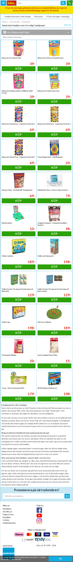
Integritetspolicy (9, 523)
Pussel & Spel (14, 22)
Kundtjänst (7, 509)
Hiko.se (5, 22)
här (10, 559)
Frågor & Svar (8, 514)
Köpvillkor (7, 517)
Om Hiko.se (7, 512)
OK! (60, 559)
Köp (18, 68)
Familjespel (26, 22)
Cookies (6, 520)
